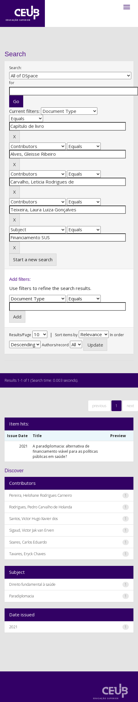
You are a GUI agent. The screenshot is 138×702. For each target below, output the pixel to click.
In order (117, 334)
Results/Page (20, 334)
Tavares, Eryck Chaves (27, 553)
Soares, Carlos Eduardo (28, 542)
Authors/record (55, 344)
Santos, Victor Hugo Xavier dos (33, 518)
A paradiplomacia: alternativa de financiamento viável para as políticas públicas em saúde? (65, 451)
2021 (13, 627)
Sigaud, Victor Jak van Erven (31, 530)
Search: (15, 67)
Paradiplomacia (21, 596)
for (11, 82)
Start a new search (33, 259)
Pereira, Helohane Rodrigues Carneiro (40, 495)
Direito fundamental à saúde (32, 584)
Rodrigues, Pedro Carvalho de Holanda (40, 507)
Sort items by (66, 334)
